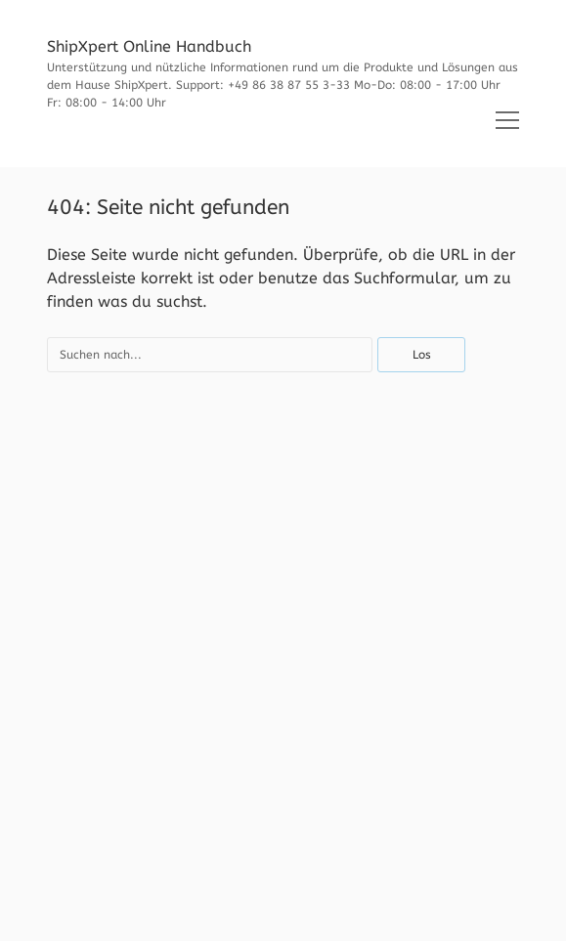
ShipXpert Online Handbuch (149, 46)
